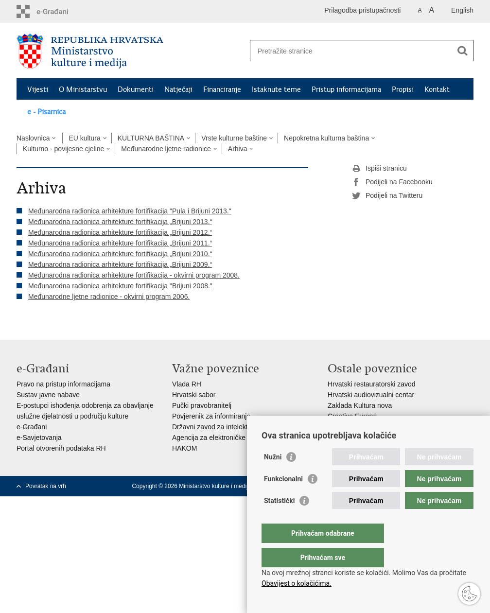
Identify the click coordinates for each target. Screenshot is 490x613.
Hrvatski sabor (193, 395)
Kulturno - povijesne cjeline (63, 149)
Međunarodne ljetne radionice (165, 149)
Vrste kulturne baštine (234, 138)
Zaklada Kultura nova (360, 405)
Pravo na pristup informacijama (63, 384)
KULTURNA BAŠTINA (151, 138)
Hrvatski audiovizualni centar (371, 395)
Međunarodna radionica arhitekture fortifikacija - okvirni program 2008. (134, 275)
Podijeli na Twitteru (387, 196)
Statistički (279, 520)
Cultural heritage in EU (362, 427)
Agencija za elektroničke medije (219, 437)
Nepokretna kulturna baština (326, 138)
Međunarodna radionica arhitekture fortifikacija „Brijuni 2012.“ (120, 232)
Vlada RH (186, 384)
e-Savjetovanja (39, 437)
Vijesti (37, 89)
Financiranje (222, 89)
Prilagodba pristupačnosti (362, 10)
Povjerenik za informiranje (211, 416)
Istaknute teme (276, 89)
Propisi (403, 89)
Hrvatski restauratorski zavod (372, 384)
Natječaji (178, 89)
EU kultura (84, 138)
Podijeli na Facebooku (392, 182)
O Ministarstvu (83, 89)
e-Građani (32, 427)
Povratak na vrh (45, 486)
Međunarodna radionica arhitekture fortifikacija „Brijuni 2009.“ (120, 264)
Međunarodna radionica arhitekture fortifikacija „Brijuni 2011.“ (120, 243)
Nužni (272, 476)
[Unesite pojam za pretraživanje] (351, 51)
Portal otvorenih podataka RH (61, 448)
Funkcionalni (283, 498)
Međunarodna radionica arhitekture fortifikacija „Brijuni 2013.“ (120, 222)
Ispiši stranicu (379, 168)
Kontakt (437, 89)
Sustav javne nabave (48, 395)
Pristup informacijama (346, 89)
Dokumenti (136, 89)
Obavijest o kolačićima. (297, 583)
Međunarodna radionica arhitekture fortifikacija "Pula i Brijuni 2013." (129, 211)
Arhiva (237, 149)
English (462, 10)
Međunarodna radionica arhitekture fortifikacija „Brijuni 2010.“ (120, 254)
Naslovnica (33, 138)
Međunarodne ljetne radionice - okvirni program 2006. (109, 296)
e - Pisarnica (46, 111)
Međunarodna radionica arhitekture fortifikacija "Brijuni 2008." (120, 286)
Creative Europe (352, 416)
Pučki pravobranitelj (201, 405)
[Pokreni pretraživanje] (462, 50)
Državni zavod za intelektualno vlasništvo (234, 427)
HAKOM (184, 448)
